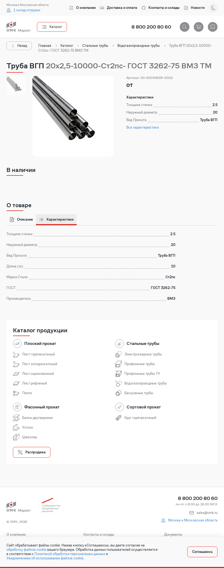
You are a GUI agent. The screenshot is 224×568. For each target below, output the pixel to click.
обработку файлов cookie (26, 550)
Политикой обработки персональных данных (70, 554)
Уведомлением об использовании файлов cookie (44, 558)
